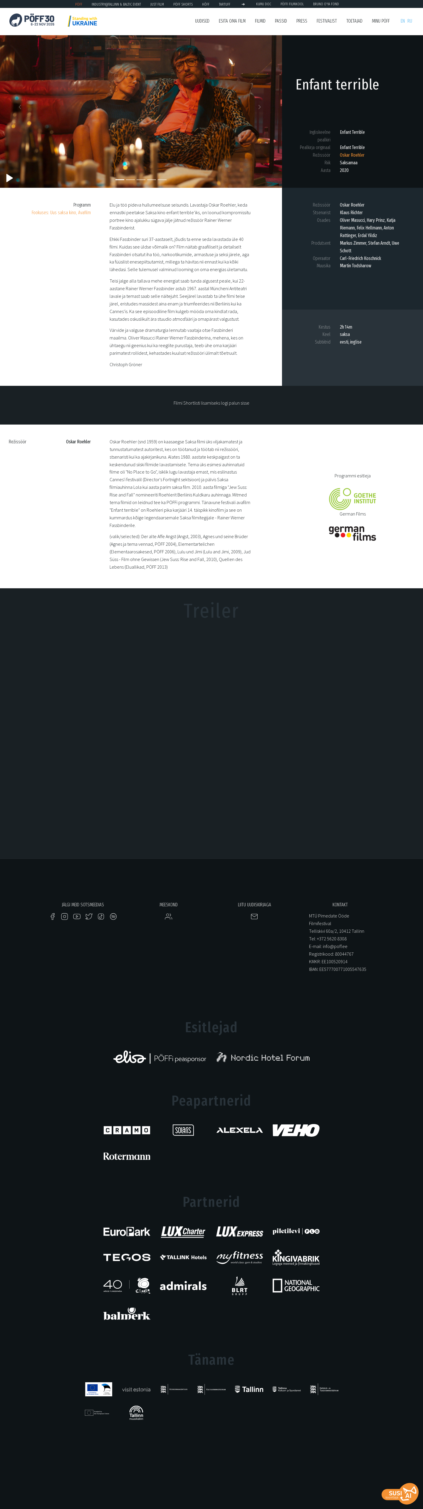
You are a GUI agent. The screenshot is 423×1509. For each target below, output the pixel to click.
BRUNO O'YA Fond (326, 4)
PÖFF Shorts (183, 4)
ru (409, 21)
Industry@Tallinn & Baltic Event (116, 4)
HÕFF (205, 4)
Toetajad (354, 21)
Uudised (202, 21)
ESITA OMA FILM (232, 21)
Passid (281, 21)
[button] (21, 108)
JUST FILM (157, 4)
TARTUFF (224, 4)
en (403, 21)
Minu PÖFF (381, 21)
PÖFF (78, 4)
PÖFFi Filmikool (292, 4)
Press (301, 21)
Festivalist (327, 21)
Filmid (260, 21)
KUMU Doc (263, 4)
